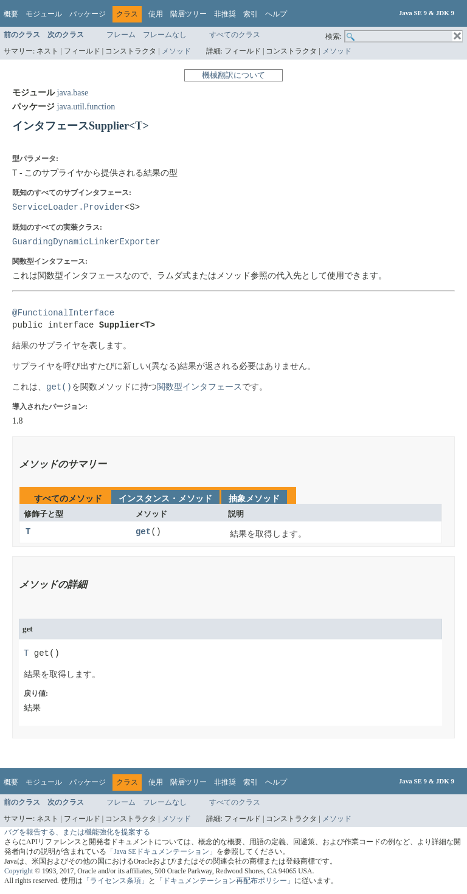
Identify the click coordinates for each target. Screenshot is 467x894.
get (143, 532)
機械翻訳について (233, 75)
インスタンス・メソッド (165, 498)
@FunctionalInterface (63, 313)
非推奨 (225, 14)
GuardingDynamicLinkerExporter (86, 241)
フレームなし (165, 34)
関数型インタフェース (199, 387)
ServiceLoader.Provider (68, 207)
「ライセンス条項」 (115, 881)
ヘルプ (276, 14)
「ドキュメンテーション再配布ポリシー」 (225, 881)
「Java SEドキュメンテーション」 (161, 852)
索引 (250, 14)
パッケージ (87, 14)
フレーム (121, 34)
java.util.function (86, 106)
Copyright (18, 871)
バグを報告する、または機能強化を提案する (77, 832)
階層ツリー (188, 14)
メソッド (176, 51)
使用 (155, 14)
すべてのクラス (234, 34)
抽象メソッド (254, 498)
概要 (11, 14)
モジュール (44, 14)
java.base (73, 92)
